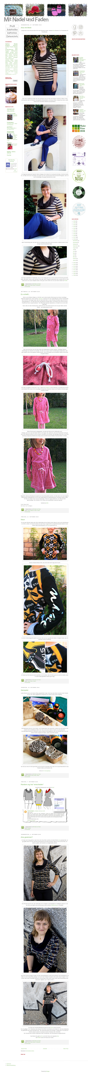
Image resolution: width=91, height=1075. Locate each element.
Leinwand (11, 70)
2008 (74, 275)
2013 (74, 266)
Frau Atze (9, 155)
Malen (35, 775)
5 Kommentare (27, 511)
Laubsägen (15, 57)
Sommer (7, 46)
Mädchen (32, 510)
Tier (17, 56)
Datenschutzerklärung (11, 1065)
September (75, 246)
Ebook (51, 1027)
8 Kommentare (27, 776)
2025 (74, 222)
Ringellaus (9, 142)
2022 (74, 228)
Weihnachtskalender (9, 58)
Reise (6, 61)
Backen (10, 63)
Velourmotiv (15, 70)
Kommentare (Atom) (30, 1050)
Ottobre (38, 510)
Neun (23, 520)
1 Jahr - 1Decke (14, 61)
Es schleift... (25, 294)
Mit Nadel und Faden (37, 283)
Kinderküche (7, 69)
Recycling (16, 66)
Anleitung (7, 60)
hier (59, 840)
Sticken (6, 63)
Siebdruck (7, 70)
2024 (74, 224)
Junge (29, 681)
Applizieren (7, 65)
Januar (74, 260)
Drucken (11, 67)
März (74, 256)
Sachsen (16, 62)
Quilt (17, 65)
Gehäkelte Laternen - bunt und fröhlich (82, 110)
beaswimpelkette (8, 74)
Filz (15, 56)
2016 (74, 239)
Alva (54, 30)
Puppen (7, 51)
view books (15, 171)
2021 (74, 230)
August (74, 247)
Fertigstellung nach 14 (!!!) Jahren (82, 72)
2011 (74, 269)
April (74, 255)
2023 (74, 226)
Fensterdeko (15, 67)
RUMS (65, 280)
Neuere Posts (24, 1048)
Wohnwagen (7, 66)
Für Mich (11, 48)
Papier (11, 62)
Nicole (48, 525)
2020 (74, 231)
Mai (74, 253)
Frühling (10, 53)
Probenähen (38, 285)
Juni (74, 251)
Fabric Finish (7, 71)
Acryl (14, 65)
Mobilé (12, 71)
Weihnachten (14, 51)
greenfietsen (9, 126)
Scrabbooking (14, 74)
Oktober (74, 244)
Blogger (47, 1071)
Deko (16, 49)
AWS (47, 503)
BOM (12, 66)
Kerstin (12, 163)
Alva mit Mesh (26, 28)
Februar (74, 258)
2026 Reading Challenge (11, 160)
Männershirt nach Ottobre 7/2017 (82, 84)
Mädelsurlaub (54, 905)
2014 (74, 264)
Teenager (16, 71)
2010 (74, 271)
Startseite (45, 1048)
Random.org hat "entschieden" (32, 784)
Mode (31, 285)
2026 (74, 221)
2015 (74, 262)
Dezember (75, 240)
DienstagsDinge (47, 770)
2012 (74, 268)
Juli (74, 249)
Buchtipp (12, 52)
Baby (6, 55)
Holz (6, 57)
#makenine (15, 63)
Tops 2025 (7, 67)
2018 (74, 235)
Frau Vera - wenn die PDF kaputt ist (82, 97)
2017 (74, 237)
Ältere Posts (65, 1048)
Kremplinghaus (10, 122)
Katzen (11, 65)
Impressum (9, 1063)
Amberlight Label (10, 109)
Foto (13, 53)
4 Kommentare (27, 286)
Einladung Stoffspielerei (15, 116)
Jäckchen (41, 298)
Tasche (11, 46)
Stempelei (24, 690)
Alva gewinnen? (27, 837)
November (75, 242)
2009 (74, 273)
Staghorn (48, 387)
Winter (6, 56)
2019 (74, 233)
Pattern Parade (14, 60)
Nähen (34, 285)
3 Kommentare (27, 829)
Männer (10, 57)
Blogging (29, 775)
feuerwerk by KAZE (11, 113)
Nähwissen (16, 69)
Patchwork (15, 55)
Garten (9, 61)
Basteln (16, 46)
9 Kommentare (27, 682)
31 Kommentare (28, 1043)
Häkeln (7, 52)
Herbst (29, 285)
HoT (44, 770)
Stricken (16, 53)
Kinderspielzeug (9, 49)
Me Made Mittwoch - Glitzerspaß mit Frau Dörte (82, 59)
